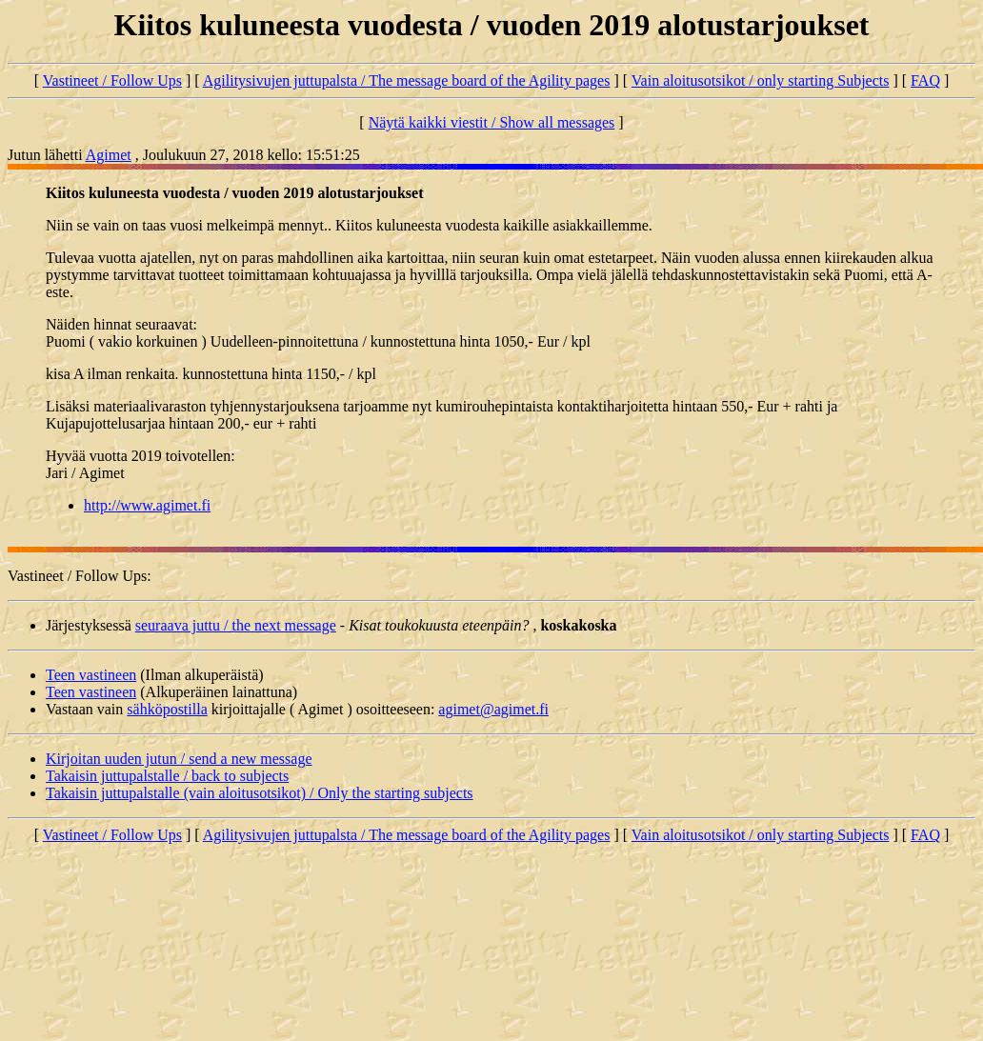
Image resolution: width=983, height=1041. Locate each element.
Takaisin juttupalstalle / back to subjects (167, 776)
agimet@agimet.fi (493, 709)
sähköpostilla (167, 709)
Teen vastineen (91, 675)
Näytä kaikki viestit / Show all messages (492, 122)
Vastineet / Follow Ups (112, 80)
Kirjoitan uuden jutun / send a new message (179, 759)
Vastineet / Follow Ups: (79, 576)
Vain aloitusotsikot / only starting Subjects (761, 80)
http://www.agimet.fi (147, 505)
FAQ (925, 80)
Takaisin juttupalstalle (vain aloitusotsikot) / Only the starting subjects (259, 793)
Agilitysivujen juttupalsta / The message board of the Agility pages (407, 80)
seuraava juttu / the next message (235, 625)
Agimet (108, 155)
